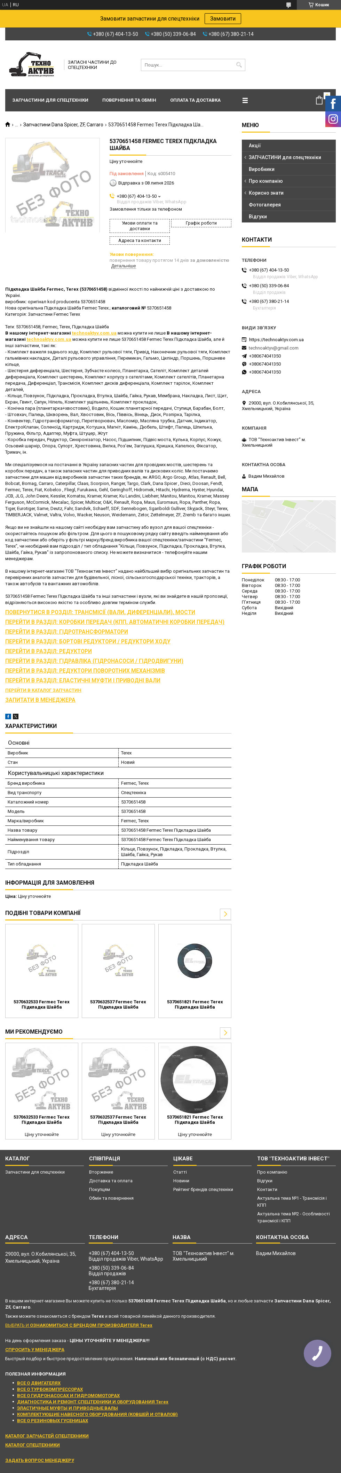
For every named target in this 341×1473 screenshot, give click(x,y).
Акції (255, 145)
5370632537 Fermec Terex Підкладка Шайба (118, 1004)
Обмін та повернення (111, 1198)
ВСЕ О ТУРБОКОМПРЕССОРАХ (50, 1389)
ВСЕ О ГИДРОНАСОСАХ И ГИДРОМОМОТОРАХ (68, 1395)
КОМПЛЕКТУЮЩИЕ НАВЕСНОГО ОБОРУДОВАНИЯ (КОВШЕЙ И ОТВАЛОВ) (97, 1414)
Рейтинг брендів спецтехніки (203, 1189)
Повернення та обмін (129, 100)
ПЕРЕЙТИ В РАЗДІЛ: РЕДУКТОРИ (48, 651)
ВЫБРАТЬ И (78, 1325)
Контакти (267, 1189)
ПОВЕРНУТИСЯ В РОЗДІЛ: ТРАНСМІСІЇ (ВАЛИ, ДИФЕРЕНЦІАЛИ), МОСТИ (100, 612)
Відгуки (258, 216)
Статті (180, 1172)
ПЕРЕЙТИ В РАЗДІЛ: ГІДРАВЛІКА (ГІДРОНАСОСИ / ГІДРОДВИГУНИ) (94, 661)
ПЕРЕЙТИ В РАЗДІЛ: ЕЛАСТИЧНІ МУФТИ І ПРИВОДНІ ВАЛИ (82, 680)
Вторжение (101, 1172)
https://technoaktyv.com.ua (276, 339)
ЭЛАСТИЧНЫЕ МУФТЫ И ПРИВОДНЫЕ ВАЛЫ (67, 1408)
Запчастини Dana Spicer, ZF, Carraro (63, 124)
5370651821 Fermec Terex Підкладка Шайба (195, 1004)
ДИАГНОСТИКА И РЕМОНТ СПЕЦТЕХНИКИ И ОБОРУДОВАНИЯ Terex (92, 1401)
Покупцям (99, 1189)
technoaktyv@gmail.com (274, 348)
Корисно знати (266, 193)
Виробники (262, 169)
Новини (181, 1180)
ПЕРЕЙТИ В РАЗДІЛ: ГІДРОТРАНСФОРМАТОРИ (66, 632)
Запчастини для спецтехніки (50, 100)
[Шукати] (239, 65)
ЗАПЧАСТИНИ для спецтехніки (285, 157)
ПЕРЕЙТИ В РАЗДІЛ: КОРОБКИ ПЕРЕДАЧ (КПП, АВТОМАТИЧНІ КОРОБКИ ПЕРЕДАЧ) (114, 622)
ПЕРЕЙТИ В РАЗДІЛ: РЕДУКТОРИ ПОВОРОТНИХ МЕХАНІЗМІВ (85, 671)
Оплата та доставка (195, 100)
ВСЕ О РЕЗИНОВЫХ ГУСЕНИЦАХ (52, 1420)
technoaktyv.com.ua (94, 333)
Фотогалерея (265, 204)
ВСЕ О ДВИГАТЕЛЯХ (39, 1383)
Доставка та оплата (111, 1180)
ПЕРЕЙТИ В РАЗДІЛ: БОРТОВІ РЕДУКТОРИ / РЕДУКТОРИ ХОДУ (87, 641)
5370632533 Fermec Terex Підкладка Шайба (42, 1004)
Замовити (223, 18)
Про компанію (266, 181)
